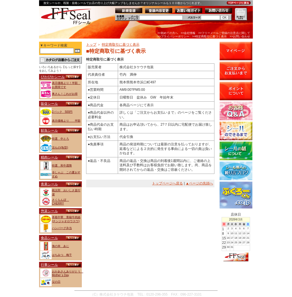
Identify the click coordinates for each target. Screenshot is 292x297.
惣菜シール (49, 211)
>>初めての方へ (167, 33)
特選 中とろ (60, 138)
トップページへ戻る (167, 183)
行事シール (49, 265)
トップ (91, 45)
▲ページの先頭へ (199, 183)
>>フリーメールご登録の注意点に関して (224, 33)
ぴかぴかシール (53, 77)
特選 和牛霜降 (62, 165)
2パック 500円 (62, 111)
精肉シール (49, 157)
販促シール (49, 104)
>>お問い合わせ (240, 36)
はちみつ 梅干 (62, 254)
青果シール (49, 184)
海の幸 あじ (60, 246)
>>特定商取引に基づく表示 (209, 36)
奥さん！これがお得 (65, 93)
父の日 (56, 281)
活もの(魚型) (60, 147)
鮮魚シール (49, 131)
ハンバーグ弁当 (62, 228)
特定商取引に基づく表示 (120, 45)
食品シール (49, 238)
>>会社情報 (188, 33)
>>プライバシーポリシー (173, 36)
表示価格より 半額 (66, 120)
